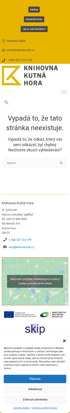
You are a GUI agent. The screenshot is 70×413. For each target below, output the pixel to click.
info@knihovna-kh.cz (21, 247)
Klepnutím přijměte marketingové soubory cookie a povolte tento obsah (35, 281)
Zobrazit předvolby (35, 399)
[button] (64, 341)
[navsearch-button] (6, 103)
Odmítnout (35, 389)
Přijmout (35, 379)
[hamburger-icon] (64, 92)
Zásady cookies (21, 408)
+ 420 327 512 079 (20, 240)
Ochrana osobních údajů (44, 408)
